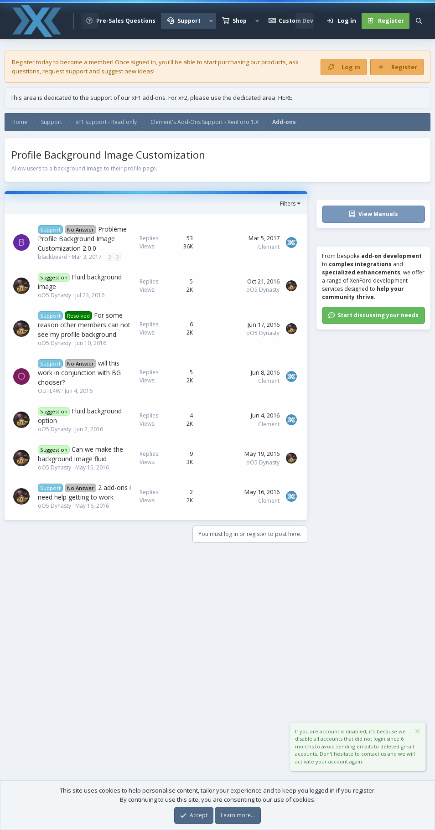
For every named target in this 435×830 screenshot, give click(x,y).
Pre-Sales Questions (125, 21)
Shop (240, 21)
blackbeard (52, 257)
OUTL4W (49, 391)
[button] (211, 21)
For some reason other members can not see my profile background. (84, 325)
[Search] (418, 21)
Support (189, 21)
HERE (285, 97)
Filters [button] (287, 203)
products (273, 62)
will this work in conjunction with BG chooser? (79, 373)
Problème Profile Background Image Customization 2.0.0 (82, 239)
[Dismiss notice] (416, 732)
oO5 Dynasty (54, 295)
